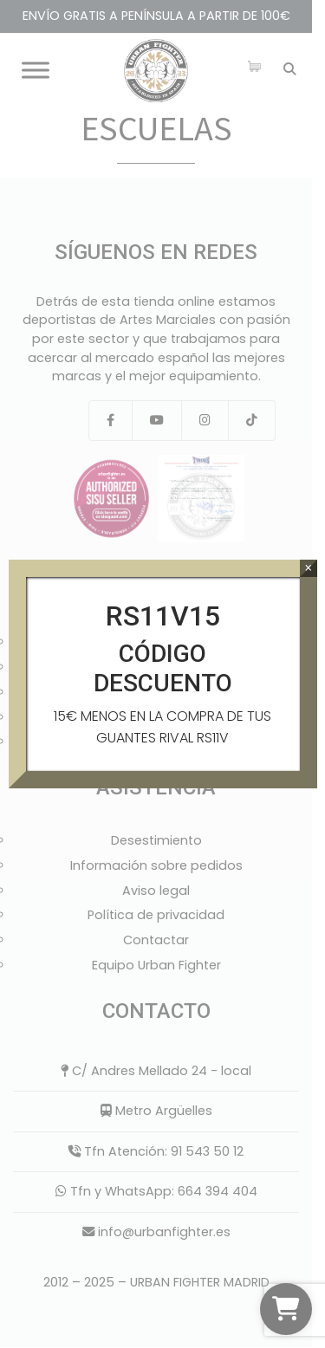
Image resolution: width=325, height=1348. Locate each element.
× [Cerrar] (308, 568)
